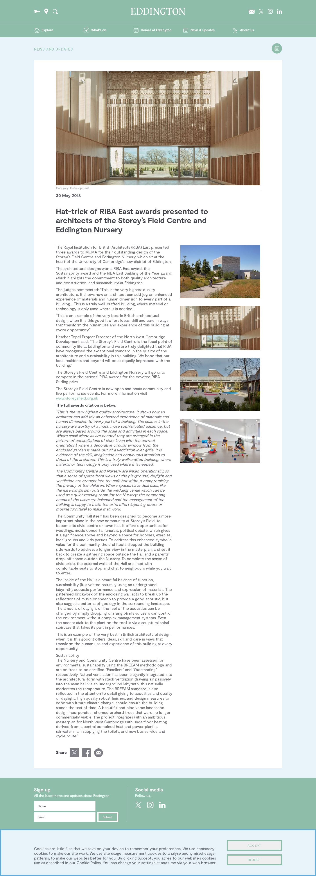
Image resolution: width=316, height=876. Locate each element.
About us (247, 30)
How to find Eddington (46, 11)
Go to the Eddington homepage (158, 11)
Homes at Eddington (156, 30)
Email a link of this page (98, 752)
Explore (47, 30)
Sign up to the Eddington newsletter (252, 11)
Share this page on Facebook (86, 752)
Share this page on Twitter (74, 752)
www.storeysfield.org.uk (77, 398)
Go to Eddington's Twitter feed (261, 11)
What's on (98, 30)
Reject (254, 860)
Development (79, 188)
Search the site (55, 11)
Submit (108, 817)
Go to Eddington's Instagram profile (270, 11)
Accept (254, 845)
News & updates (202, 30)
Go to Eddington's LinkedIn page (279, 11)
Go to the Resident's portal (37, 11)
